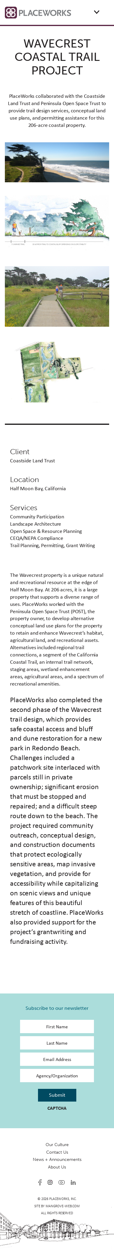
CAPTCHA (56, 1108)
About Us (57, 1167)
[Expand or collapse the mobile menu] (96, 12)
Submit (57, 1095)
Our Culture (57, 1144)
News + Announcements (57, 1159)
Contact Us (57, 1152)
